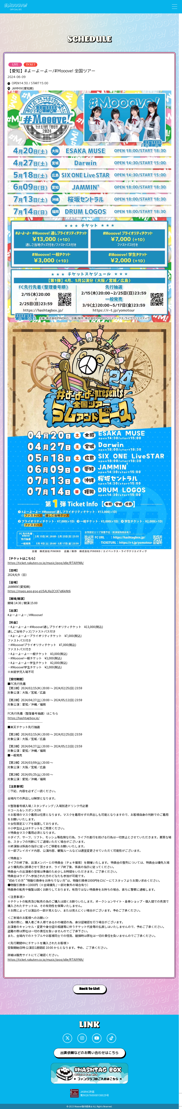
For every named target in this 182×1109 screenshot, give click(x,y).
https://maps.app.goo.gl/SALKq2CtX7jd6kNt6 (39, 591)
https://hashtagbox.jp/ (23, 718)
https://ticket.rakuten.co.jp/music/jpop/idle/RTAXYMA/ (46, 563)
